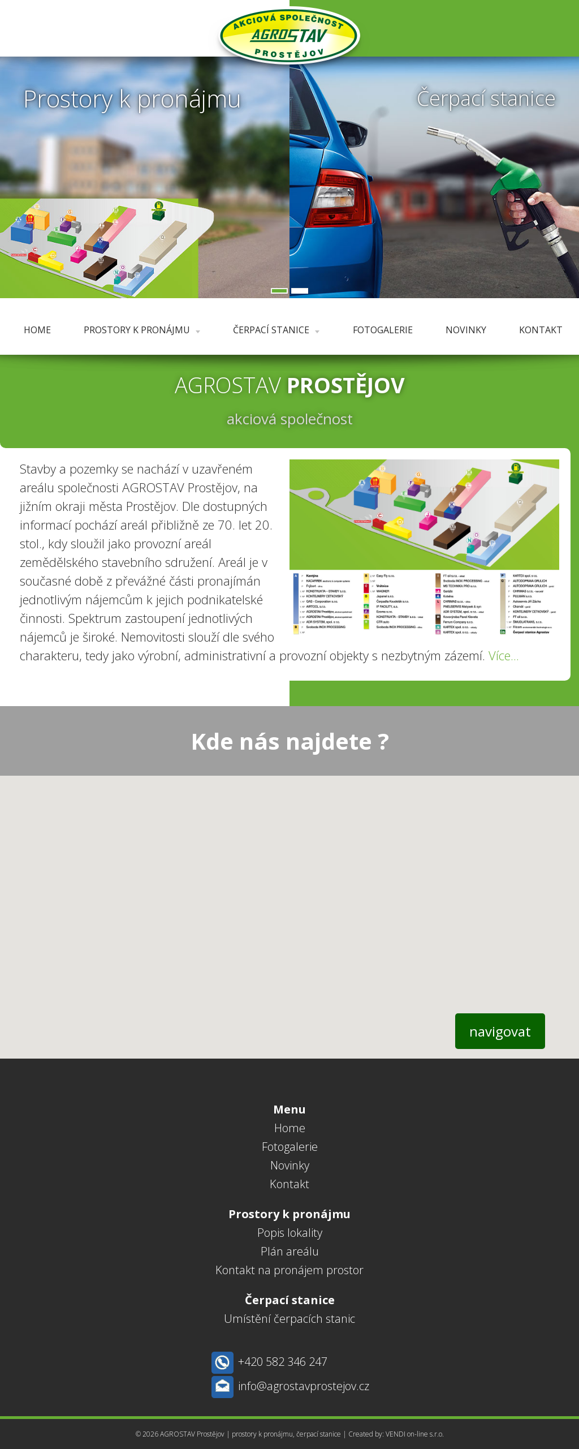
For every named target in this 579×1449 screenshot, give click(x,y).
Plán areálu (290, 1251)
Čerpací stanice (276, 330)
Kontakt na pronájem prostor (289, 1270)
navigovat (500, 1031)
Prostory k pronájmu (142, 330)
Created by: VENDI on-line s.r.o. (396, 1434)
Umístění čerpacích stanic (289, 1318)
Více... (504, 655)
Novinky (466, 330)
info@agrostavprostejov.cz (303, 1386)
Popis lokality (289, 1232)
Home (37, 330)
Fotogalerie (383, 330)
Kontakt (541, 330)
